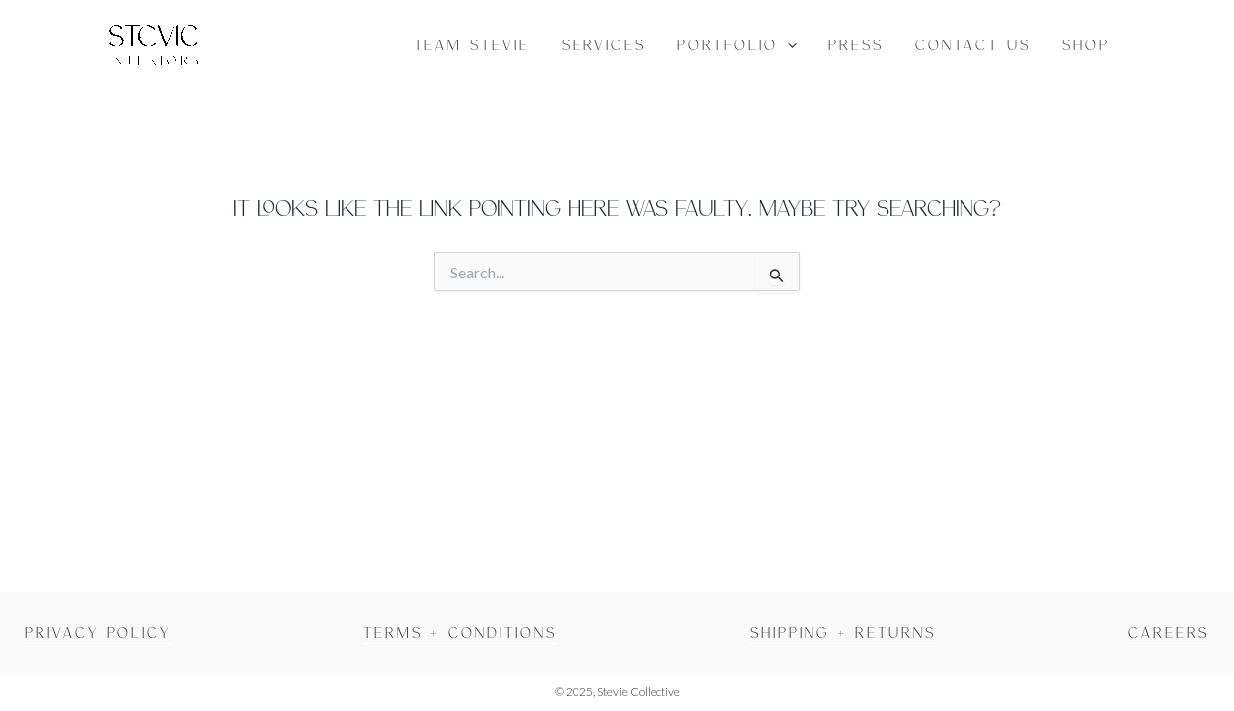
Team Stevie (472, 44)
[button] (787, 44)
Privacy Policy (98, 632)
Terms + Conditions (460, 632)
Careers (1168, 632)
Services (604, 44)
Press (856, 44)
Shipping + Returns (843, 632)
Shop (1086, 44)
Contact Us (973, 44)
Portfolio (737, 44)
